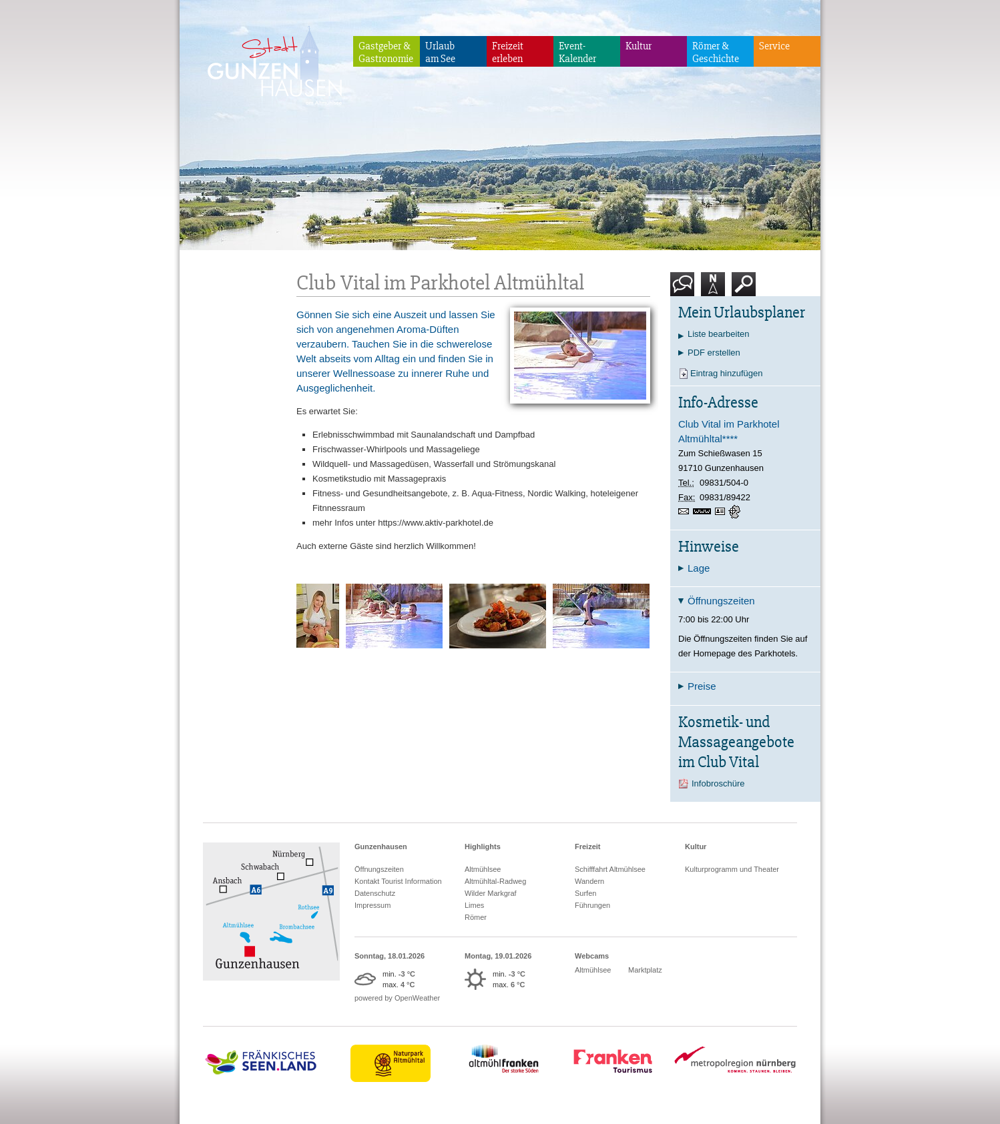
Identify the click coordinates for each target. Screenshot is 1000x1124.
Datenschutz (374, 893)
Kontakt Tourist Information (398, 881)
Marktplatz (645, 970)
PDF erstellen (714, 353)
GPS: (735, 511)
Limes (474, 905)
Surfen (585, 893)
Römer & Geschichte (715, 52)
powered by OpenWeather (397, 998)
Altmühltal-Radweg (495, 881)
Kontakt (685, 289)
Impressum (372, 905)
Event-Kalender (577, 52)
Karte (713, 289)
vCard (721, 511)
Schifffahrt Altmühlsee (610, 869)
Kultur (639, 46)
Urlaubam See (440, 52)
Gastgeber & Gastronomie (385, 52)
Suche (744, 289)
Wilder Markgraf (491, 893)
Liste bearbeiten (719, 334)
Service (774, 46)
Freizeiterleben (507, 52)
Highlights (483, 846)
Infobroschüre (718, 783)
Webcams (592, 956)
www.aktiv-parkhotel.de (704, 512)
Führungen (592, 905)
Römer (476, 917)
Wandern (589, 881)
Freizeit (588, 846)
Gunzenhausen (380, 846)
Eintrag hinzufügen (726, 373)
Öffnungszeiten (379, 869)
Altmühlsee (483, 869)
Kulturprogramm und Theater (732, 869)
